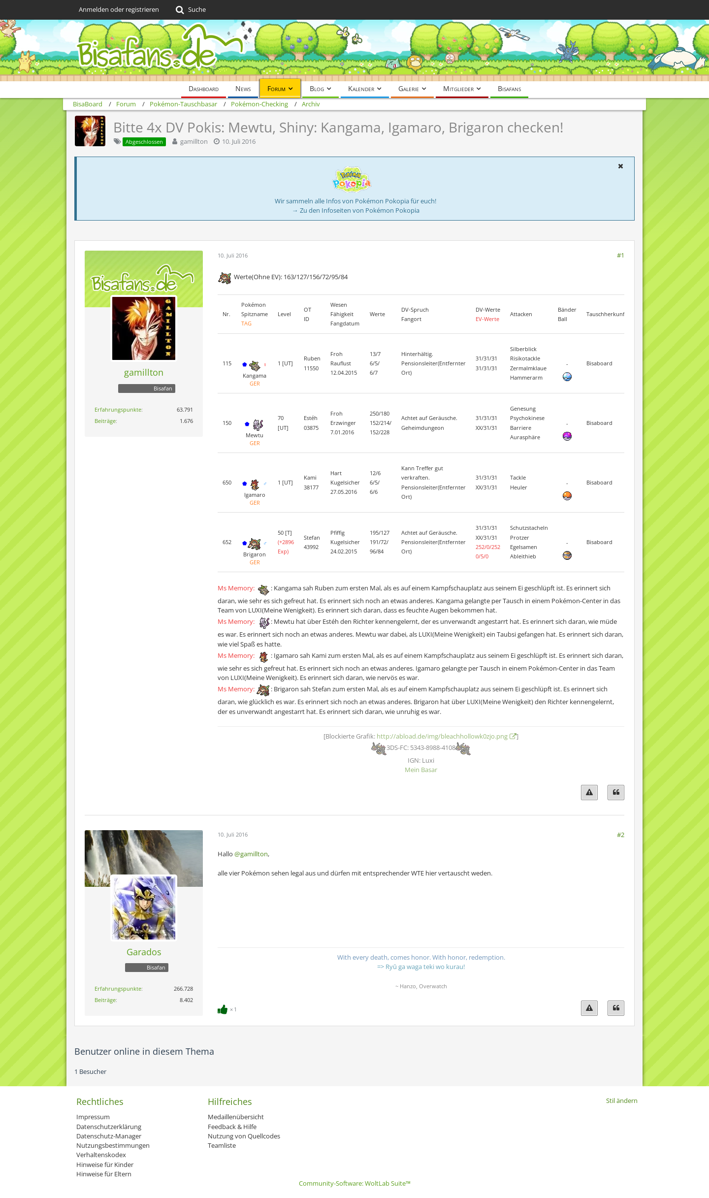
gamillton (194, 141)
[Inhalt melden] (589, 792)
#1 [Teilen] (620, 255)
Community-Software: (355, 1183)
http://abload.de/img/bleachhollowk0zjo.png (442, 736)
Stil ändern (622, 1100)
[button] (620, 166)
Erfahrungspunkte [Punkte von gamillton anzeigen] (118, 409)
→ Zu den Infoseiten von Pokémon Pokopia (355, 210)
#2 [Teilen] (620, 834)
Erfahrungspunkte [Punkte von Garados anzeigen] (118, 988)
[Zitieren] (616, 792)
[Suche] (189, 10)
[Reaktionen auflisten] (228, 1008)
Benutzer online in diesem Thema (144, 1051)
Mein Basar (421, 769)
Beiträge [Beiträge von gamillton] (105, 420)
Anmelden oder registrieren (119, 9)
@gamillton (251, 853)
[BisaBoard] (354, 50)
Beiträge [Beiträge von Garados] (105, 1000)
